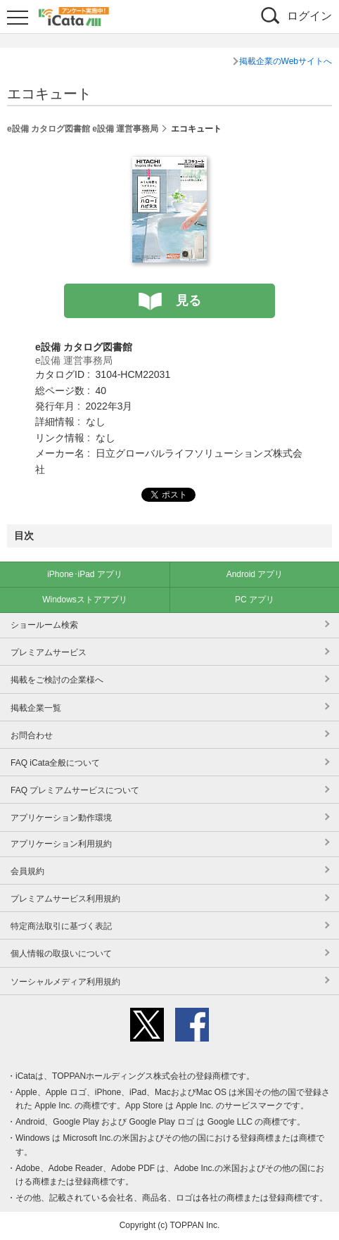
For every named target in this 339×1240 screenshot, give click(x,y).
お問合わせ (32, 735)
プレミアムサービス (49, 652)
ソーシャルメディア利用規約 (65, 982)
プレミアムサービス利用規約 (65, 899)
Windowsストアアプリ (84, 600)
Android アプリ (254, 574)
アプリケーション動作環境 (61, 818)
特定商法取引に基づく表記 (61, 926)
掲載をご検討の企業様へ (57, 680)
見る (188, 300)
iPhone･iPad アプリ (84, 574)
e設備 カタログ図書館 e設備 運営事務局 (82, 129)
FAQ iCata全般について (55, 763)
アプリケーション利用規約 (61, 844)
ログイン (309, 16)
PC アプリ (254, 600)
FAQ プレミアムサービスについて (75, 790)
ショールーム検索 (44, 625)
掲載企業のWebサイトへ (285, 61)
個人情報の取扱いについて (61, 954)
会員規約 (27, 871)
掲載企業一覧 (36, 708)
